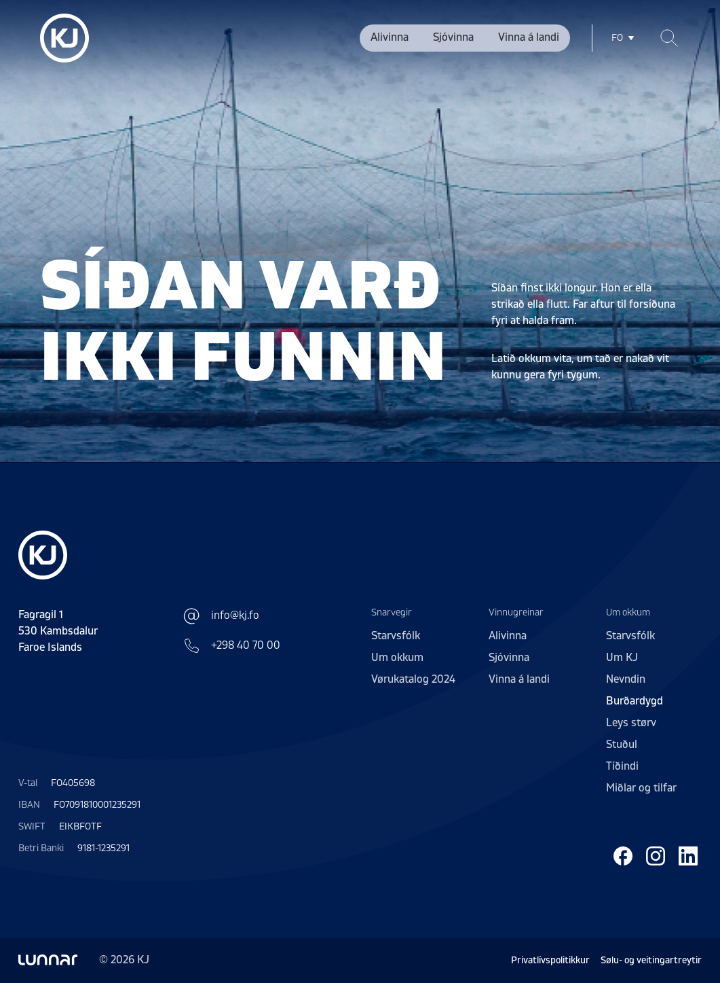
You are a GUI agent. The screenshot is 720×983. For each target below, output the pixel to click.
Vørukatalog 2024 (413, 679)
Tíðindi (622, 766)
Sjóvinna (453, 37)
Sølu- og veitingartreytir (651, 960)
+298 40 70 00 (232, 645)
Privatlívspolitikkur (550, 960)
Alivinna (390, 37)
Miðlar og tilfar (641, 788)
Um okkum (397, 657)
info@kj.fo (221, 616)
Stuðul (621, 744)
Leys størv (631, 723)
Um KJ (622, 657)
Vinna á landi (528, 37)
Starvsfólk (395, 636)
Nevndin (625, 679)
